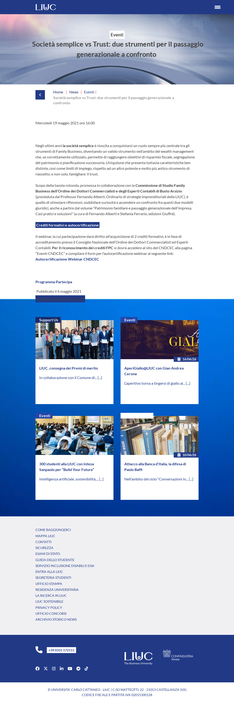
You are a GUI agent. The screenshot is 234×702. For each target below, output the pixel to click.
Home (58, 92)
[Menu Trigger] (217, 7)
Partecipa (64, 281)
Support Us (48, 320)
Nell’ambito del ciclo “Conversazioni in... (156, 479)
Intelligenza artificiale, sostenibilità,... (69, 479)
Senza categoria (137, 415)
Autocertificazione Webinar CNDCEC (67, 259)
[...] (100, 377)
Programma (45, 281)
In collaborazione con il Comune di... (68, 377)
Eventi (129, 320)
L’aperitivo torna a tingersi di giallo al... (155, 383)
